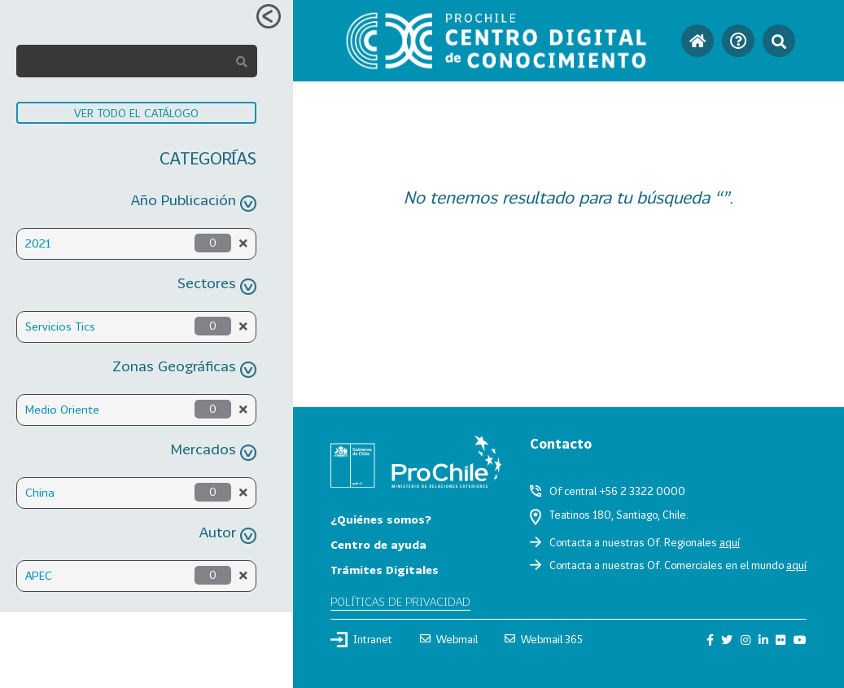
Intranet (361, 639)
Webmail (449, 639)
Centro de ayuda (378, 544)
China (40, 492)
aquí (729, 542)
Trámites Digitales (384, 569)
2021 (37, 243)
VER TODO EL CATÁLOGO (136, 113)
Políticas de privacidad (400, 601)
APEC (38, 575)
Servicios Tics (60, 326)
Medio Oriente (62, 409)
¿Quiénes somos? (380, 519)
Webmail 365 (544, 639)
